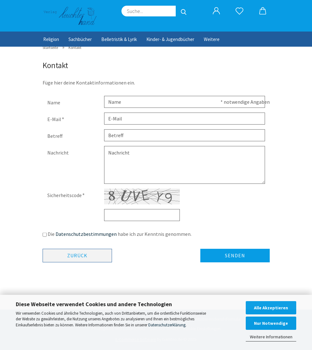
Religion (51, 39)
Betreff (54, 136)
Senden (235, 255)
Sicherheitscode (65, 195)
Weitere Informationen (271, 337)
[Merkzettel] (239, 11)
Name (53, 102)
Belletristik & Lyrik (119, 39)
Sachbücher (80, 39)
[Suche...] (183, 11)
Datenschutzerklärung (166, 325)
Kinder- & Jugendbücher (170, 39)
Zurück (77, 255)
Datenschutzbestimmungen (86, 234)
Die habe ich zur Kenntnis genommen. (119, 234)
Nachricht (58, 152)
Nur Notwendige (271, 323)
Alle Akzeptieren (271, 308)
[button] (216, 11)
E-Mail (54, 119)
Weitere (212, 39)
